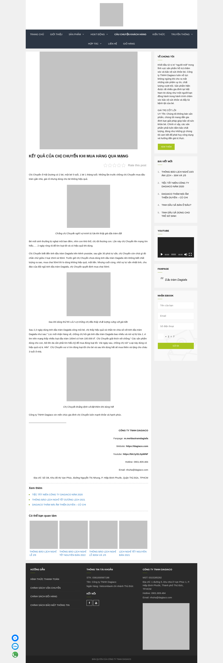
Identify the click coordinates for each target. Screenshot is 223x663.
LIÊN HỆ (112, 43)
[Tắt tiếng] (185, 254)
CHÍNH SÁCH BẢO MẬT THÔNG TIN (50, 605)
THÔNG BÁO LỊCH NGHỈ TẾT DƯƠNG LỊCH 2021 (58, 499)
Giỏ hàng (129, 43)
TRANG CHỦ (37, 34)
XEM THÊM (166, 147)
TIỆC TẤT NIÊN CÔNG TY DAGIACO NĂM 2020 (57, 494)
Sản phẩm (78, 34)
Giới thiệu (56, 34)
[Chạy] (161, 254)
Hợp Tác (96, 43)
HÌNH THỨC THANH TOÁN (44, 579)
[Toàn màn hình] (190, 254)
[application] (176, 247)
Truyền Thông (183, 34)
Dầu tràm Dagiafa (176, 279)
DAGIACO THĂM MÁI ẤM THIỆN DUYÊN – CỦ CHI (59, 504)
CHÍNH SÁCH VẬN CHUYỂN (45, 587)
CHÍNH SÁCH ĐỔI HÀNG (43, 596)
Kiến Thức (159, 34)
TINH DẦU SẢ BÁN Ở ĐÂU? (176, 205)
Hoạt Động (101, 34)
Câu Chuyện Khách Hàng (130, 34)
